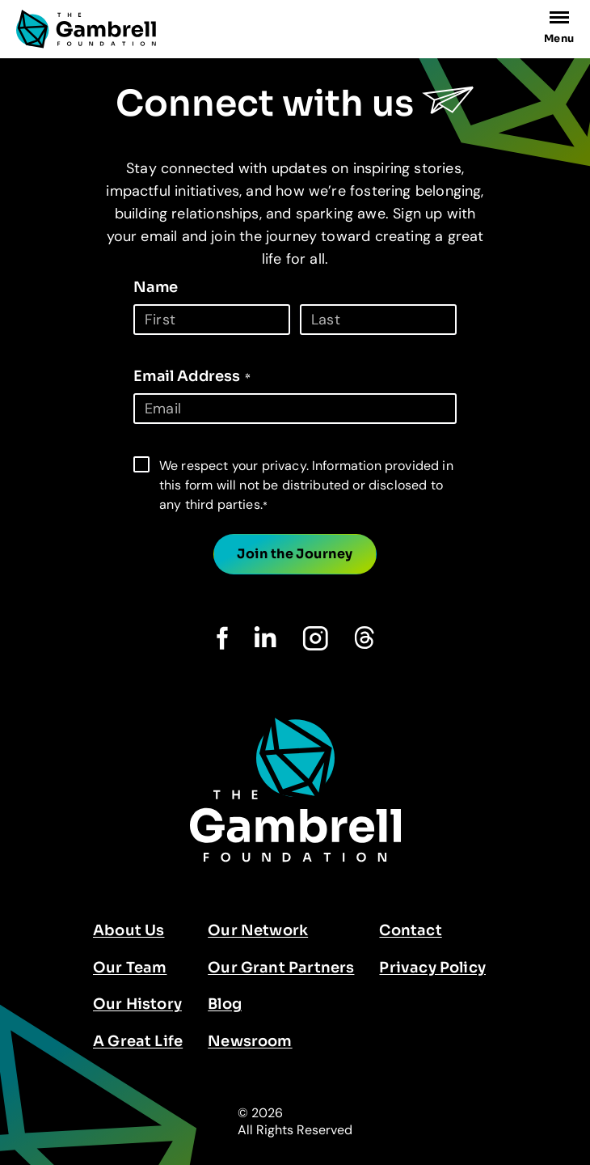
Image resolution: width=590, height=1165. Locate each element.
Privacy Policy (432, 967)
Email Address (192, 376)
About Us (128, 930)
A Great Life (138, 1041)
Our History (137, 1004)
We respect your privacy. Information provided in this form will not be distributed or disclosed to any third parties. (306, 485)
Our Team (129, 967)
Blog (225, 1004)
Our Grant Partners (281, 967)
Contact (410, 930)
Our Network (258, 930)
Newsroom (250, 1041)
